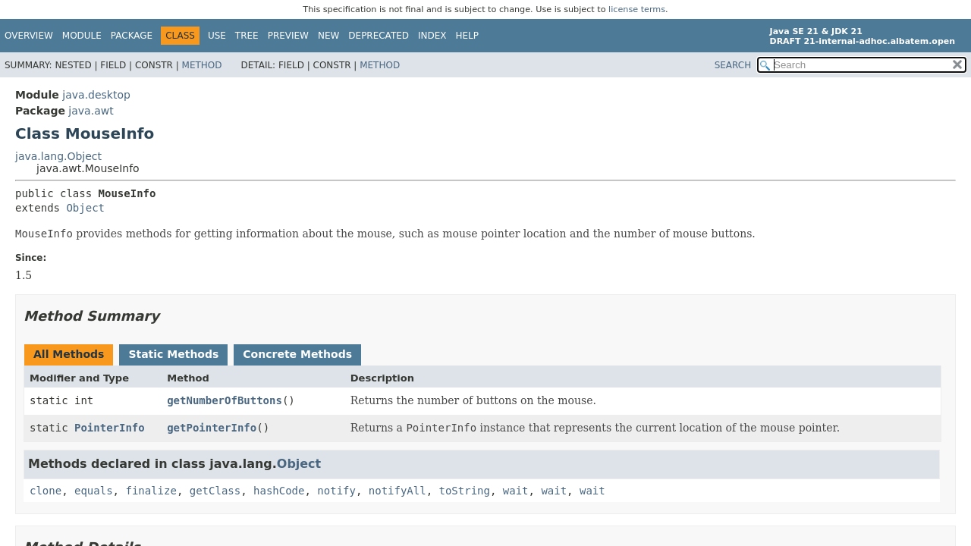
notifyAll (397, 491)
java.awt (90, 111)
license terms (636, 9)
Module (82, 35)
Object (85, 208)
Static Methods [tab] (173, 354)
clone (45, 491)
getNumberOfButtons (224, 400)
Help (467, 35)
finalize (150, 491)
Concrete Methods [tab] (297, 354)
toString (464, 491)
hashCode (278, 491)
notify (336, 491)
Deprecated (378, 35)
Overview (29, 35)
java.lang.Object (58, 156)
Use (217, 35)
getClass (215, 491)
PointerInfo (109, 428)
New (328, 35)
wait (516, 491)
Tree (247, 35)
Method (202, 65)
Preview (288, 35)
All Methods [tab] (68, 354)
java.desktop (96, 95)
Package (131, 35)
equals (93, 491)
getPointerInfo (211, 428)
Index (432, 35)
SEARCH (733, 65)
